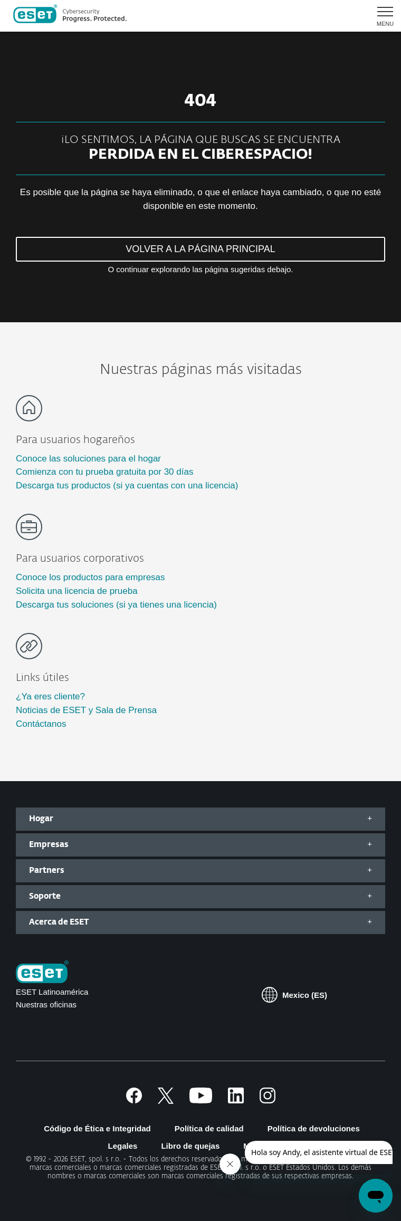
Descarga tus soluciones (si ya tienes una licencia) (116, 605)
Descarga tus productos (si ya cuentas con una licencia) (127, 485)
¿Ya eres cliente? (50, 696)
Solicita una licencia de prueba (77, 591)
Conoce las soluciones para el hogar (88, 459)
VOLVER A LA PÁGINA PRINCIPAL (200, 249)
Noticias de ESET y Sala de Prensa (86, 710)
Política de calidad (209, 1128)
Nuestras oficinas (46, 1004)
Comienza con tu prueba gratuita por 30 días (104, 472)
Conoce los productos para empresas (90, 577)
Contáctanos (41, 724)
